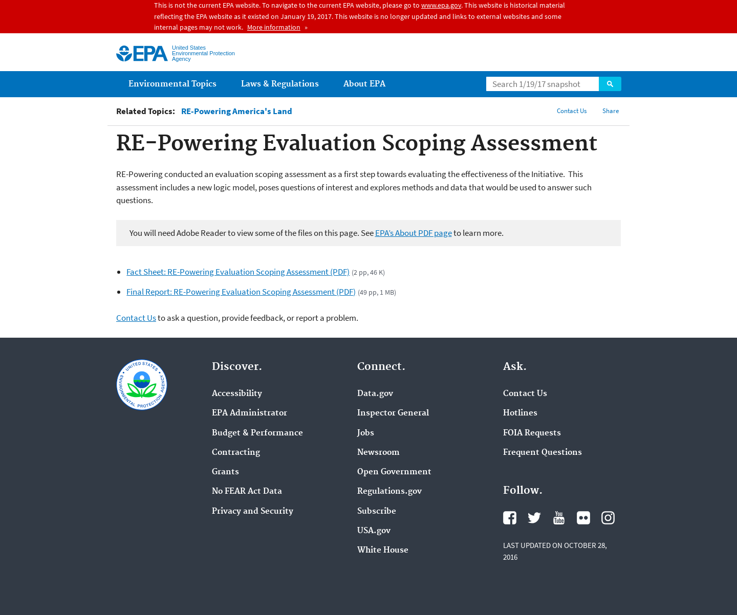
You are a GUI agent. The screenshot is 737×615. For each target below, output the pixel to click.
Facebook (509, 517)
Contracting (236, 452)
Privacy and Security (252, 511)
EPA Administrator (249, 413)
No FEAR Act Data (247, 491)
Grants (225, 472)
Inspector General (393, 413)
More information (273, 27)
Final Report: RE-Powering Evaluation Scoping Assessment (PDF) (241, 291)
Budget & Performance (257, 433)
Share (610, 110)
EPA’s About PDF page (413, 232)
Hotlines (520, 413)
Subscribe (376, 511)
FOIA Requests (532, 433)
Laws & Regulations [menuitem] (280, 84)
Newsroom (378, 452)
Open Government (394, 472)
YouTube (559, 517)
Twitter (534, 517)
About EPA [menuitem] (364, 84)
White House (382, 550)
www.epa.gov (441, 5)
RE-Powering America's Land (236, 111)
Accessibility (237, 394)
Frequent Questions (542, 452)
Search (610, 84)
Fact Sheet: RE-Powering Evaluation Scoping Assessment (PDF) (238, 271)
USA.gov (374, 531)
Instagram (608, 517)
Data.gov (375, 394)
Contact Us (572, 110)
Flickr (583, 517)
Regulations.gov (389, 491)
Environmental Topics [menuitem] (172, 84)
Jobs (365, 433)
